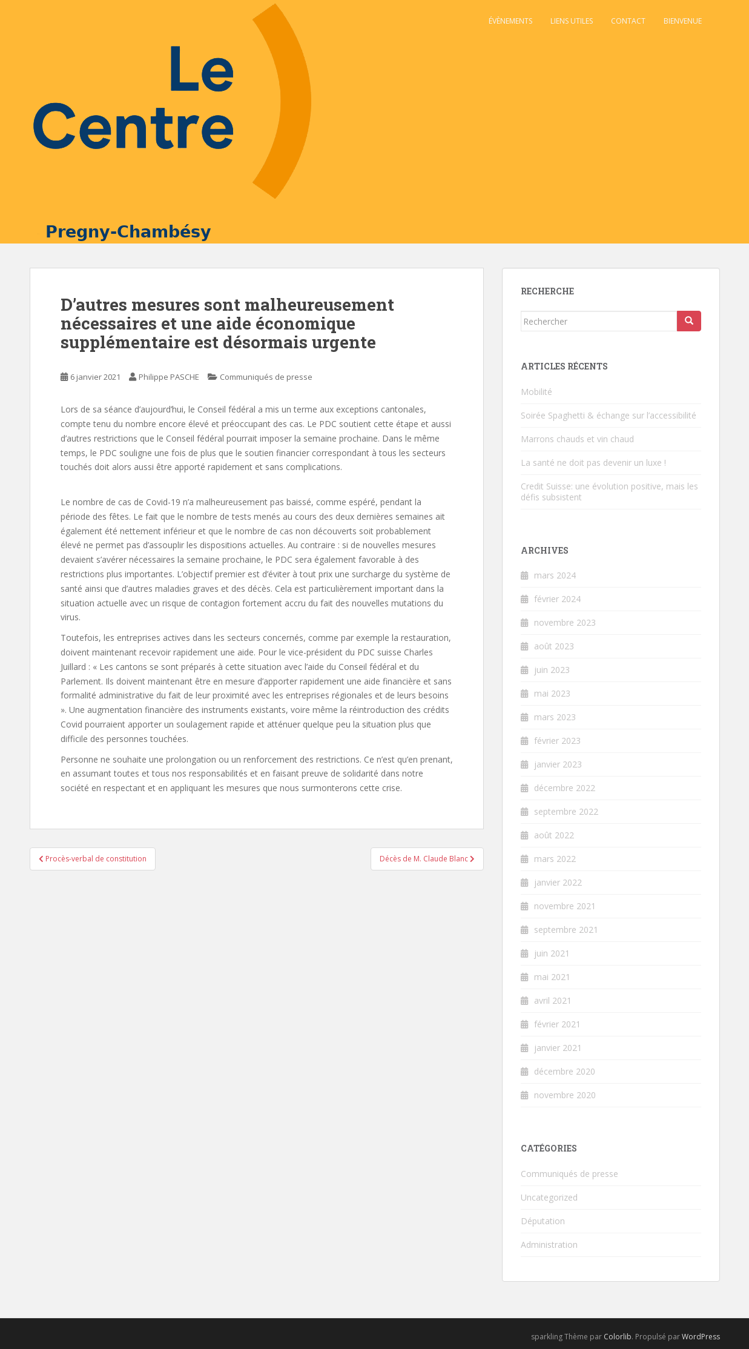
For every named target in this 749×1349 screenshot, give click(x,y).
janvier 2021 (558, 1047)
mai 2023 (552, 693)
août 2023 (554, 646)
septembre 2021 (566, 929)
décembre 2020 (564, 1071)
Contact (628, 21)
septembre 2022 (566, 811)
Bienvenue (683, 21)
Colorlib (618, 1336)
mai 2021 (552, 977)
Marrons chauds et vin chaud (577, 439)
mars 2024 (555, 575)
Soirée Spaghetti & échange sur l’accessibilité (608, 415)
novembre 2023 (565, 622)
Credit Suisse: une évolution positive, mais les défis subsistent (609, 491)
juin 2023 (552, 669)
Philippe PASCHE (169, 376)
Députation (543, 1221)
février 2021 (557, 1024)
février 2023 (557, 740)
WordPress (701, 1336)
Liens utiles (571, 21)
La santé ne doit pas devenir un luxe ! (593, 462)
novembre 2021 (565, 906)
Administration (549, 1244)
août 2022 (554, 835)
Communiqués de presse (266, 376)
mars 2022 (555, 858)
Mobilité (536, 391)
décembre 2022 (564, 788)
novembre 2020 (565, 1095)
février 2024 (557, 599)
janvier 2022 (558, 882)
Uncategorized (549, 1197)
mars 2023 (555, 717)
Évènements (510, 21)
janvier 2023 (558, 764)
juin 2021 (552, 953)
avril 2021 (553, 1000)
